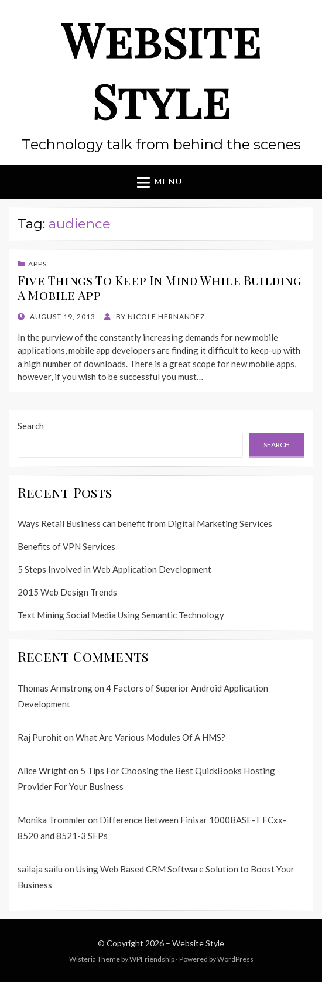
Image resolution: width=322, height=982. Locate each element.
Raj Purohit (40, 737)
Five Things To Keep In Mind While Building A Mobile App (160, 287)
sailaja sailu (40, 869)
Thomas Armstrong (55, 688)
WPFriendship (151, 958)
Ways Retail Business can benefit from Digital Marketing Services (145, 523)
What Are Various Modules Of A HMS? (150, 737)
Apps (37, 263)
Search (31, 425)
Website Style (161, 69)
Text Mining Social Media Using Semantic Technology (121, 615)
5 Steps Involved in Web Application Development (114, 569)
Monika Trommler (52, 820)
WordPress (235, 958)
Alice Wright (42, 770)
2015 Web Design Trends (67, 592)
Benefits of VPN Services (66, 546)
